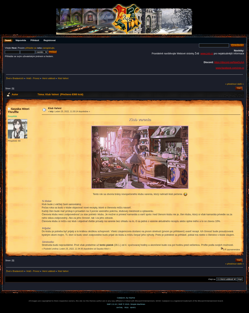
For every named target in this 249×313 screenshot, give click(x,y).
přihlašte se (30, 48)
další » (240, 84)
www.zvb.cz (206, 53)
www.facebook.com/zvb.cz (230, 68)
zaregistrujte (48, 48)
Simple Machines (137, 304)
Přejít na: (212, 279)
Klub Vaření (54, 108)
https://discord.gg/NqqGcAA (229, 62)
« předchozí (231, 84)
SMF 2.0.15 (112, 304)
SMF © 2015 (123, 304)
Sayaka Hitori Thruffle (18, 110)
